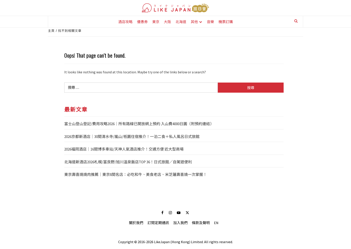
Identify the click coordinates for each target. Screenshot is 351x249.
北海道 (181, 21)
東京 (155, 21)
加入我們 (180, 223)
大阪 (167, 21)
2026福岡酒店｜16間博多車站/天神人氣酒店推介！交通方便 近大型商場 (124, 149)
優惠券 (142, 21)
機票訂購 (225, 21)
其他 (194, 21)
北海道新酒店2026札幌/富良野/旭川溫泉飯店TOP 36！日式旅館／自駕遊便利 (128, 161)
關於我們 (136, 223)
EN (216, 223)
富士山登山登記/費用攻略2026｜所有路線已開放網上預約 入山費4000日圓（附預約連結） (139, 123)
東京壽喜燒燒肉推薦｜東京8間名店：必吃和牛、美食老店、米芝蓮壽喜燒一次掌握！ (135, 174)
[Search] (294, 22)
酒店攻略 (125, 21)
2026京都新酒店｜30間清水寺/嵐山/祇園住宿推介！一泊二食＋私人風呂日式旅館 (131, 136)
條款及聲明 (201, 223)
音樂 (210, 21)
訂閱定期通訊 (158, 223)
